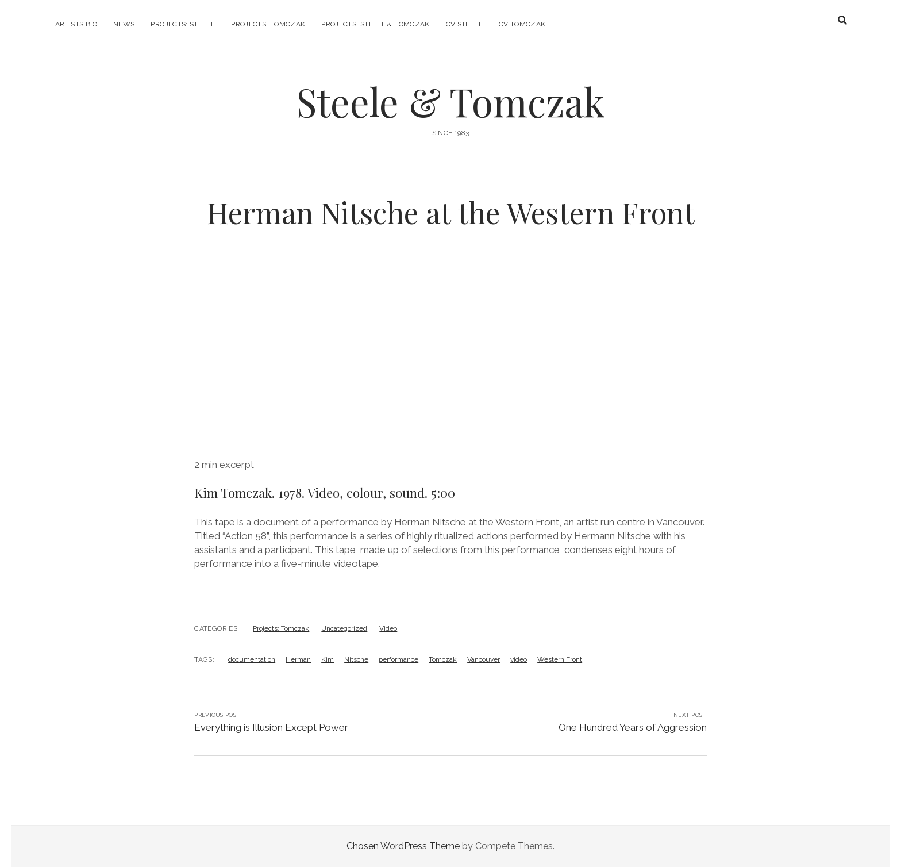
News (123, 24)
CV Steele (464, 24)
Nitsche (356, 659)
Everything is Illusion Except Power (271, 727)
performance (398, 659)
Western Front (559, 659)
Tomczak (443, 659)
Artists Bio (76, 24)
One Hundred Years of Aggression (633, 727)
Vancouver (483, 659)
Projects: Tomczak (268, 24)
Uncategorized (344, 628)
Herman (298, 659)
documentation (251, 659)
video (518, 659)
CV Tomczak (522, 24)
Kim (327, 659)
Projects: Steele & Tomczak (375, 24)
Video (388, 628)
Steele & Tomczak (451, 101)
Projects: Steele (183, 24)
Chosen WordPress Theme (403, 846)
